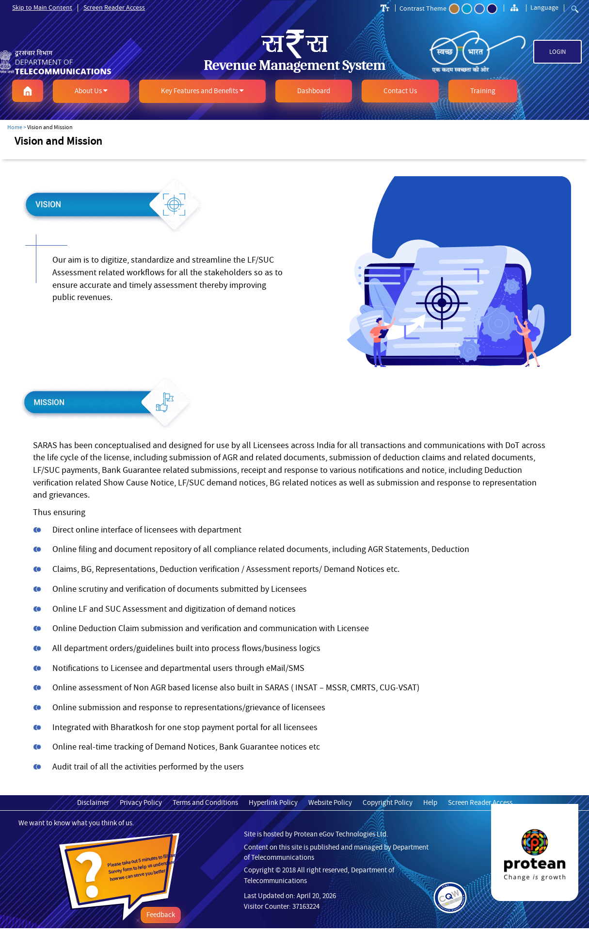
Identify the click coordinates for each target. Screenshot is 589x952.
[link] (98, 58)
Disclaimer (93, 802)
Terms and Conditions (205, 802)
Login (557, 52)
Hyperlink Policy (273, 802)
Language (544, 7)
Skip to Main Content (42, 7)
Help (430, 802)
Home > (16, 127)
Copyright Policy (388, 802)
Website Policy (330, 802)
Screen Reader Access (114, 7)
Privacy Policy (141, 802)
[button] (27, 91)
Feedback (160, 915)
